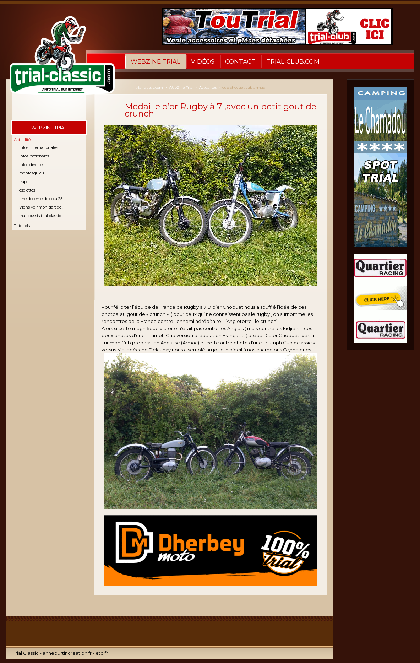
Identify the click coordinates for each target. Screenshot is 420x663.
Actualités (23, 139)
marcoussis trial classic (40, 215)
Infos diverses (31, 164)
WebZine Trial (155, 61)
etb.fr (102, 653)
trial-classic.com (149, 87)
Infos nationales (34, 155)
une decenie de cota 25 (40, 198)
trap (23, 181)
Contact (240, 61)
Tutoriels (22, 225)
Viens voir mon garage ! (41, 207)
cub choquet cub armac (243, 87)
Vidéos (202, 61)
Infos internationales (38, 147)
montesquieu (31, 173)
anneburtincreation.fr (67, 653)
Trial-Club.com (293, 61)
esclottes (27, 190)
